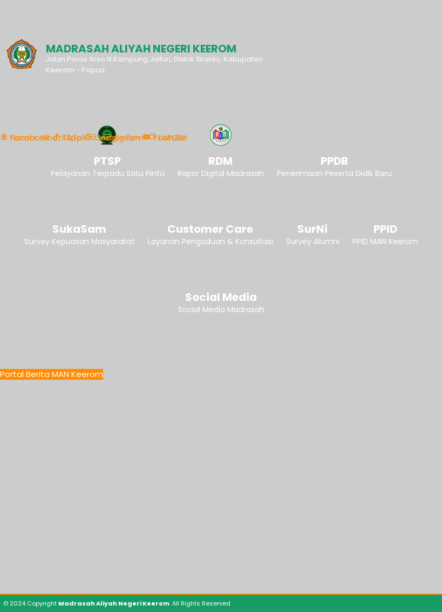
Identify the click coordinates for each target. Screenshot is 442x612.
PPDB (334, 161)
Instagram (114, 137)
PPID (385, 229)
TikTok (69, 137)
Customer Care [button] (210, 229)
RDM (220, 161)
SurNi (312, 229)
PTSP (107, 161)
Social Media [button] (221, 297)
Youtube (164, 137)
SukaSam (79, 229)
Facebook (25, 137)
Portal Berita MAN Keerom (51, 374)
